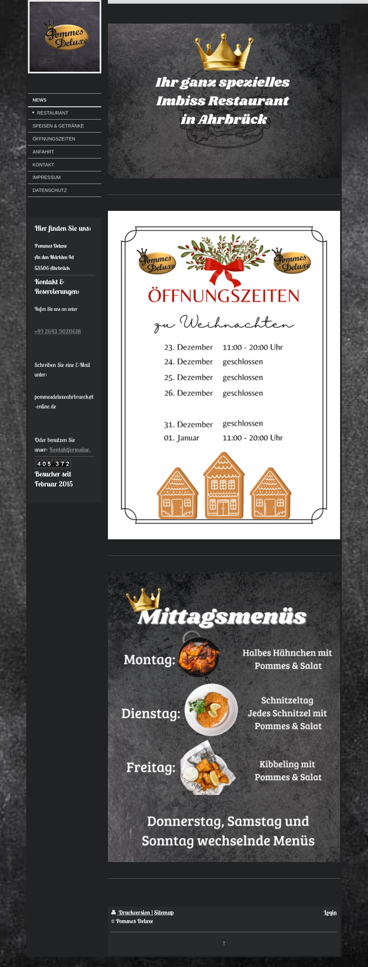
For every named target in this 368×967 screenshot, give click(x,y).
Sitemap (163, 912)
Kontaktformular (69, 449)
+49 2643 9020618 (58, 331)
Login (330, 912)
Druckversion (131, 912)
